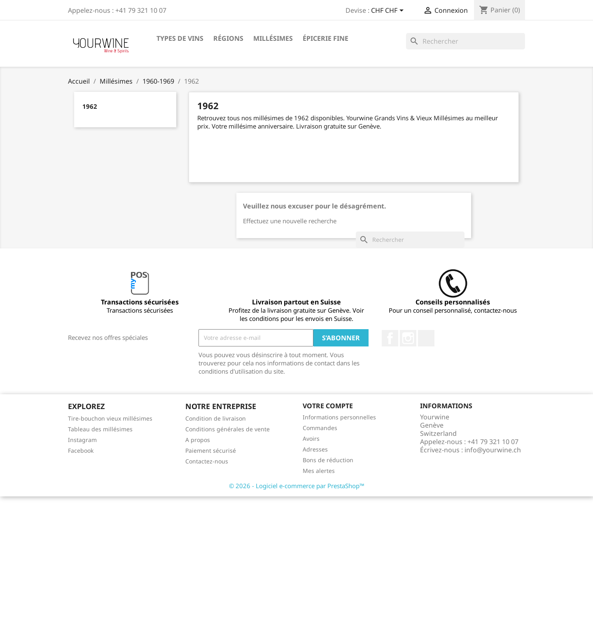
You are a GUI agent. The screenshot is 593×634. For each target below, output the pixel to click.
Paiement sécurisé (210, 450)
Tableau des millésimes (100, 429)
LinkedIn (426, 338)
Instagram (408, 338)
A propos (197, 440)
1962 (89, 106)
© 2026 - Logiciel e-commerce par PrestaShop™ (296, 486)
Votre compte (328, 405)
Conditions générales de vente (227, 429)
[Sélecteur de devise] (388, 11)
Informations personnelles (339, 417)
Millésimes (273, 38)
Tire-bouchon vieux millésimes (110, 418)
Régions (228, 38)
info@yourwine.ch (493, 449)
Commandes (320, 428)
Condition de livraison (215, 418)
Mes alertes (319, 471)
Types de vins (179, 38)
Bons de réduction (328, 460)
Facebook (390, 338)
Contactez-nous (206, 461)
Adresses (315, 449)
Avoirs (311, 438)
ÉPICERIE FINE (325, 38)
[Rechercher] (465, 41)
